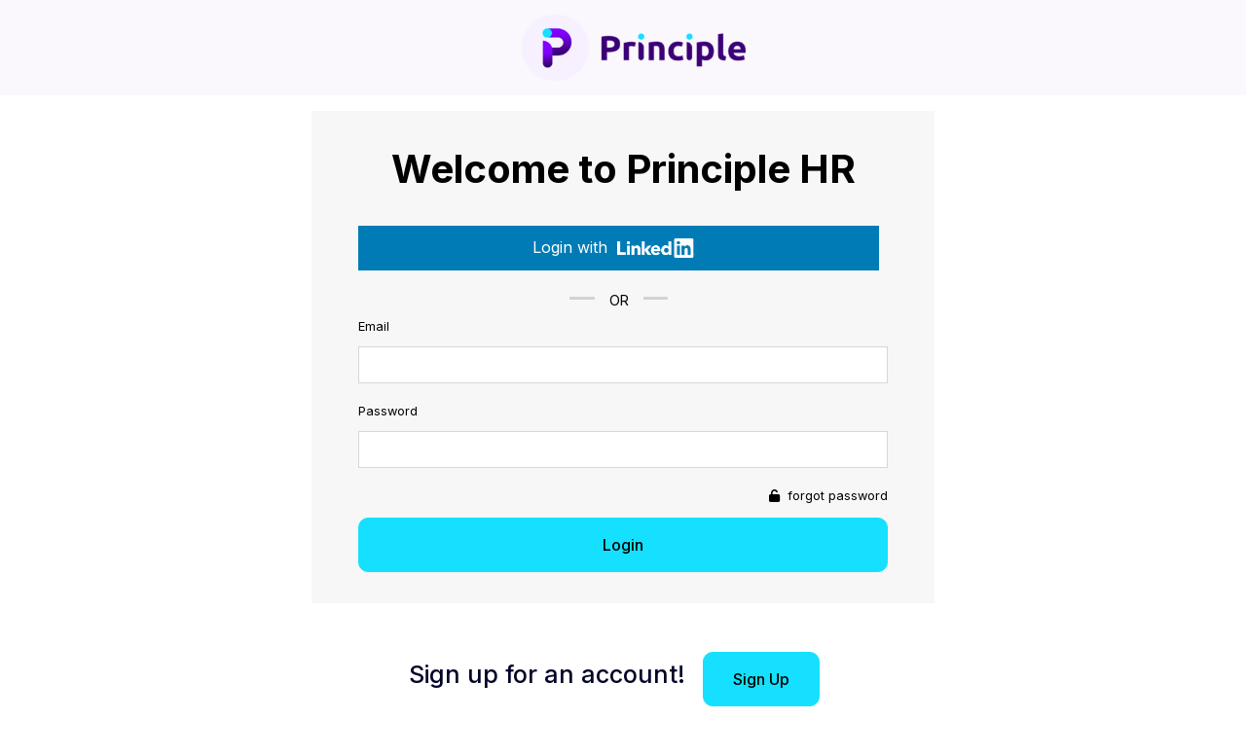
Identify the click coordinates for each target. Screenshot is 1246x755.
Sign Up (761, 679)
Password (388, 411)
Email (373, 326)
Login (623, 545)
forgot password (836, 495)
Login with (613, 247)
